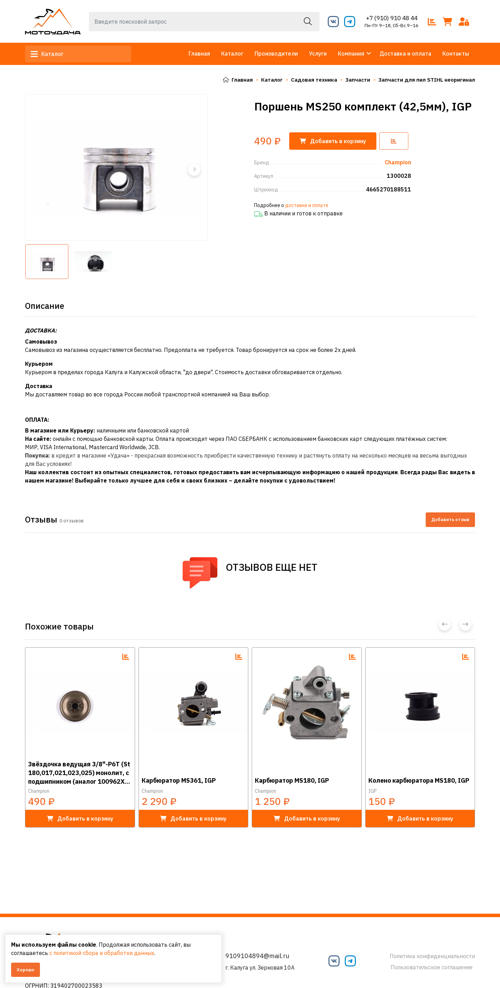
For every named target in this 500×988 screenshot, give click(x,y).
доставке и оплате (306, 205)
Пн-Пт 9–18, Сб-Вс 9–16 (391, 25)
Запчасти (354, 79)
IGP (372, 791)
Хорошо (25, 970)
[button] (193, 169)
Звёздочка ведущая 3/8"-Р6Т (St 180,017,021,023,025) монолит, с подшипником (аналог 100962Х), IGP (79, 772)
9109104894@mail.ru (257, 956)
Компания (351, 53)
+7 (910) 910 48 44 (391, 18)
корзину (334, 141)
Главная (199, 53)
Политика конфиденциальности (432, 956)
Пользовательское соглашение (432, 967)
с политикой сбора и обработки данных (110, 952)
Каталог (49, 53)
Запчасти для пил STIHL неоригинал (425, 79)
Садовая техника (308, 79)
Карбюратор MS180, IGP (292, 780)
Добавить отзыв (450, 519)
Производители (276, 53)
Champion (38, 791)
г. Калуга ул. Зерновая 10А (259, 967)
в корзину (80, 818)
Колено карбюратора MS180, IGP (418, 780)
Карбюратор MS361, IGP (179, 780)
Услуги (318, 53)
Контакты (455, 53)
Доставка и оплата (405, 53)
